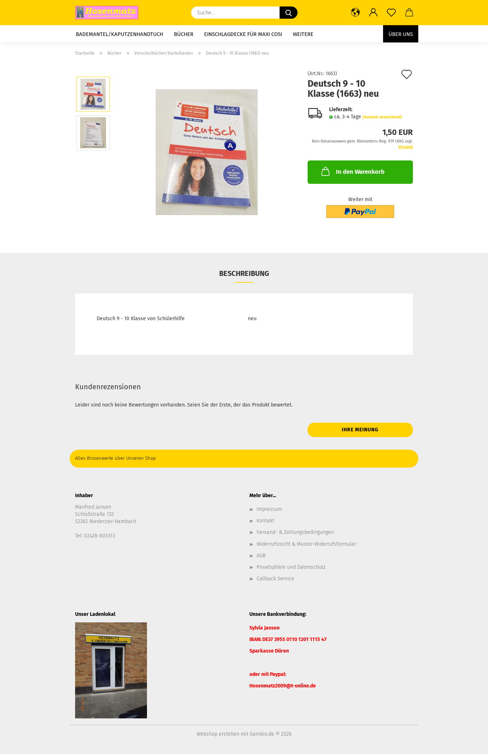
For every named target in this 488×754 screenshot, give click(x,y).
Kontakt (265, 521)
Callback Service (275, 579)
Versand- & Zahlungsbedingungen (295, 532)
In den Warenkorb (352, 171)
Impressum (269, 509)
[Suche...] (289, 12)
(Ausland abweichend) (382, 117)
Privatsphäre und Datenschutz (291, 567)
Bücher (183, 34)
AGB (261, 556)
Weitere (303, 34)
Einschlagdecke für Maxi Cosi (243, 34)
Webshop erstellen (218, 734)
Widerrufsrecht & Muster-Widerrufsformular (306, 544)
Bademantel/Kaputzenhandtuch (119, 34)
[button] (355, 12)
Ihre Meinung (360, 430)
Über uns (400, 34)
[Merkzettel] (391, 12)
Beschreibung (244, 273)
